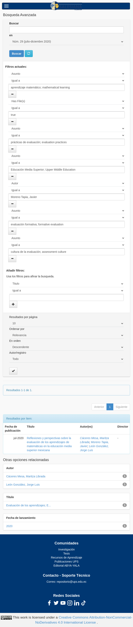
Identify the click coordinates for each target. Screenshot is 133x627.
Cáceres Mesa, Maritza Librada (25, 476)
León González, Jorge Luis (23, 484)
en (10, 35)
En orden (15, 340)
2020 (9, 526)
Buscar (14, 23)
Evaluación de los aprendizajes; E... (28, 505)
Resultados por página (23, 317)
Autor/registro (17, 352)
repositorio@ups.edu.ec (71, 581)
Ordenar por (16, 329)
